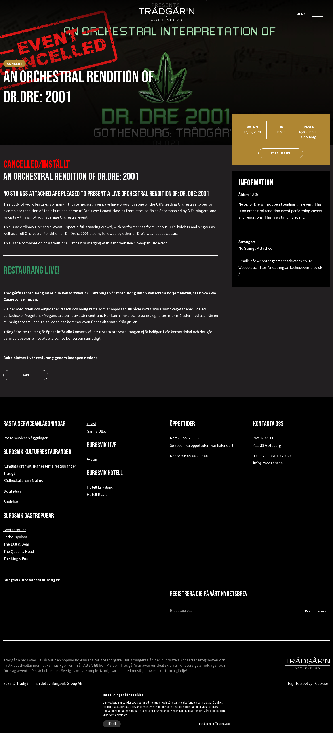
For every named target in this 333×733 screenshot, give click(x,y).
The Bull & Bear (16, 544)
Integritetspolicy (298, 683)
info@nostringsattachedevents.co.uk (281, 260)
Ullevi (91, 423)
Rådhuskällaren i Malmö (23, 480)
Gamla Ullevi (97, 431)
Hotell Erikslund (100, 487)
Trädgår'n (11, 473)
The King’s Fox (15, 558)
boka (25, 375)
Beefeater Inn (14, 529)
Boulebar (11, 501)
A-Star (92, 459)
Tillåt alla (111, 724)
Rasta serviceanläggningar (25, 437)
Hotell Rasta (97, 494)
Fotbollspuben (15, 536)
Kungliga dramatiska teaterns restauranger (39, 466)
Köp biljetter (280, 153)
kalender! (225, 445)
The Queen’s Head (18, 551)
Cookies (322, 683)
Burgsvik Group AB (66, 683)
